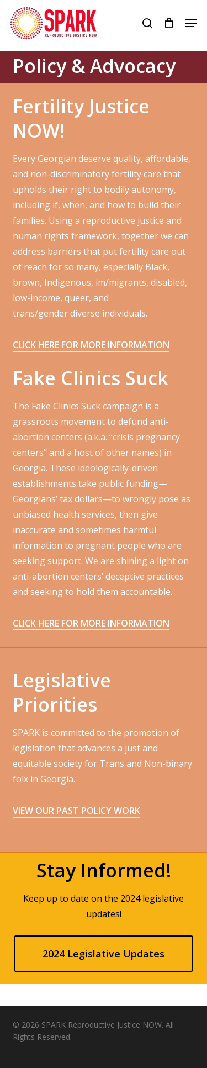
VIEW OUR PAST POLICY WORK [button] (76, 810)
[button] (191, 23)
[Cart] (168, 23)
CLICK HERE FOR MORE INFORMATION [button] (91, 345)
